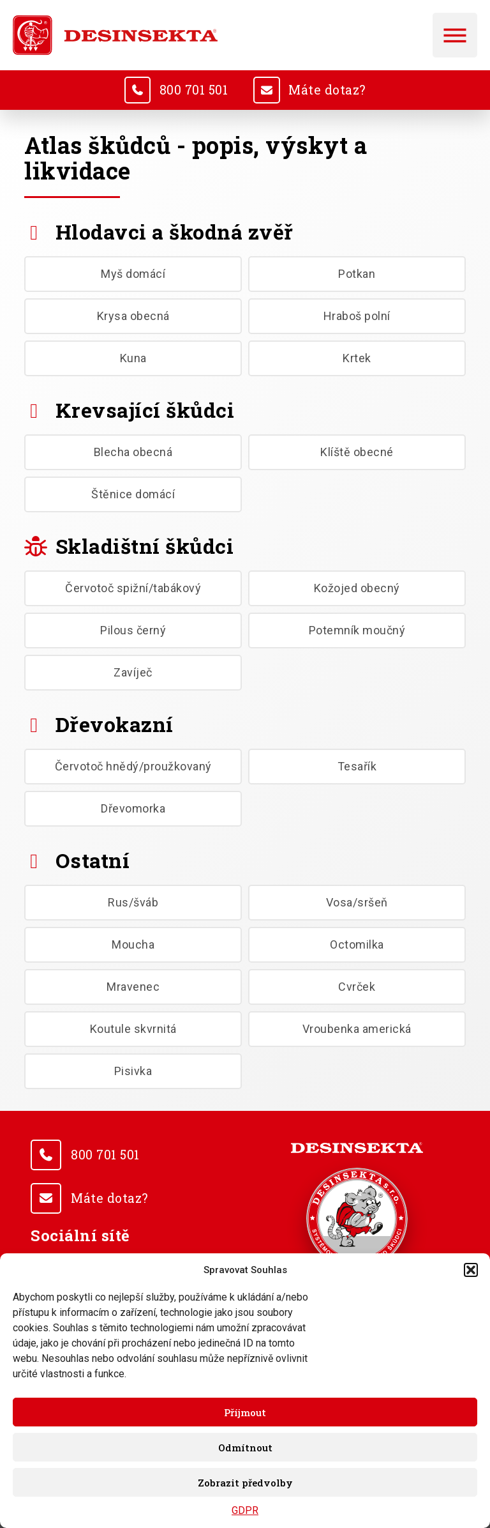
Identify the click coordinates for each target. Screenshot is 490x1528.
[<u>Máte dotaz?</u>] (267, 90)
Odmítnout (245, 1447)
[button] (470, 1270)
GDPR (245, 1510)
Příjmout (245, 1412)
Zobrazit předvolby (245, 1482)
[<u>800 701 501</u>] (135, 90)
